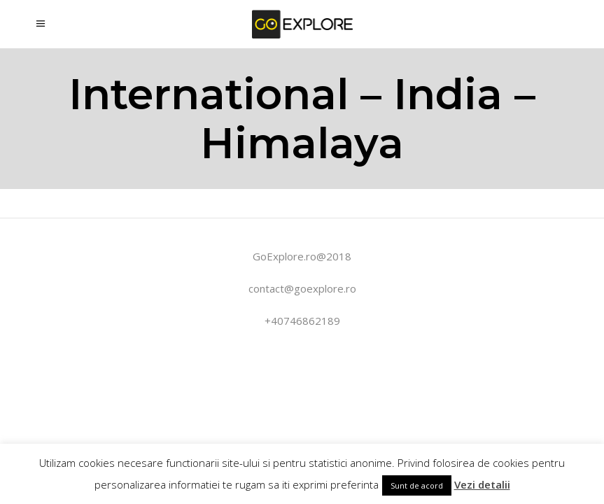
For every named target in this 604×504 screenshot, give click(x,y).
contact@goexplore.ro (302, 288)
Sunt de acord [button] (417, 485)
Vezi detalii (482, 484)
